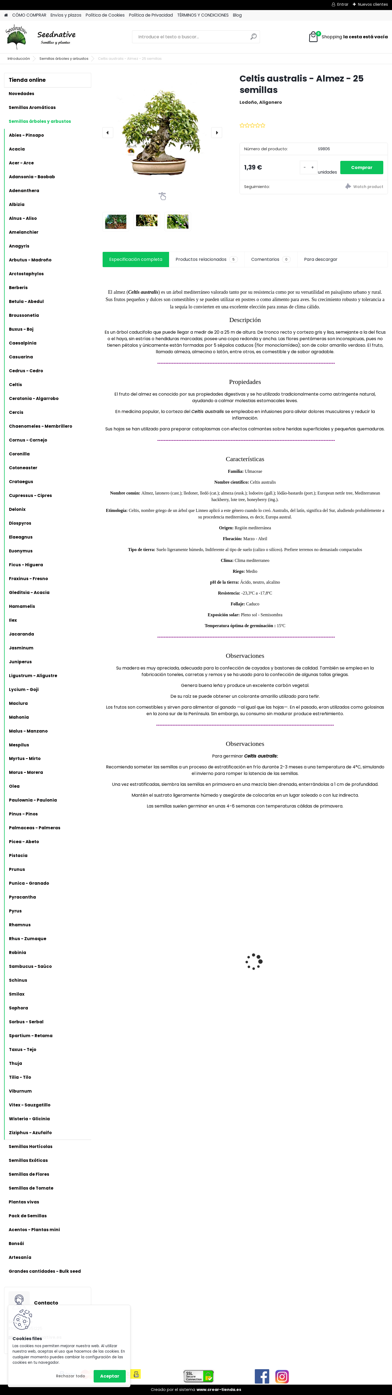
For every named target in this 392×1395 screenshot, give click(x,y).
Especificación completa (135, 259)
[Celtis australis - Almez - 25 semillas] (162, 132)
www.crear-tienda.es (219, 1389)
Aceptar (109, 1376)
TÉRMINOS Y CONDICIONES (203, 15)
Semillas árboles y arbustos (63, 58)
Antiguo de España (271, 954)
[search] (253, 38)
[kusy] (309, 167)
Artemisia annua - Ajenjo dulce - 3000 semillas (133, 981)
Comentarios (271, 259)
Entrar (342, 4)
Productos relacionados (207, 259)
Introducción (19, 58)
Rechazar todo (70, 1376)
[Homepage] (6, 15)
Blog (237, 15)
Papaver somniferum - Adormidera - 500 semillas (352, 957)
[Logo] (41, 37)
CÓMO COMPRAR (29, 15)
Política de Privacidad (151, 15)
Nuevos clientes (373, 4)
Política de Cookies (105, 15)
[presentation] (107, 132)
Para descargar (321, 259)
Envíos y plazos (66, 15)
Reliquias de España (200, 948)
